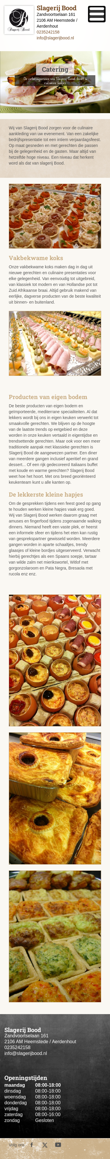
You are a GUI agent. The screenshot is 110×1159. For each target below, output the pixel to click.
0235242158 (48, 32)
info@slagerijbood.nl (55, 38)
